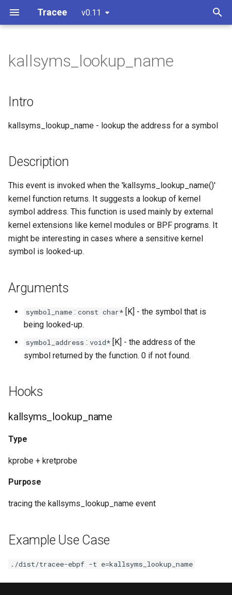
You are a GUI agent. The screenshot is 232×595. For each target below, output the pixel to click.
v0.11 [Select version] (91, 13)
